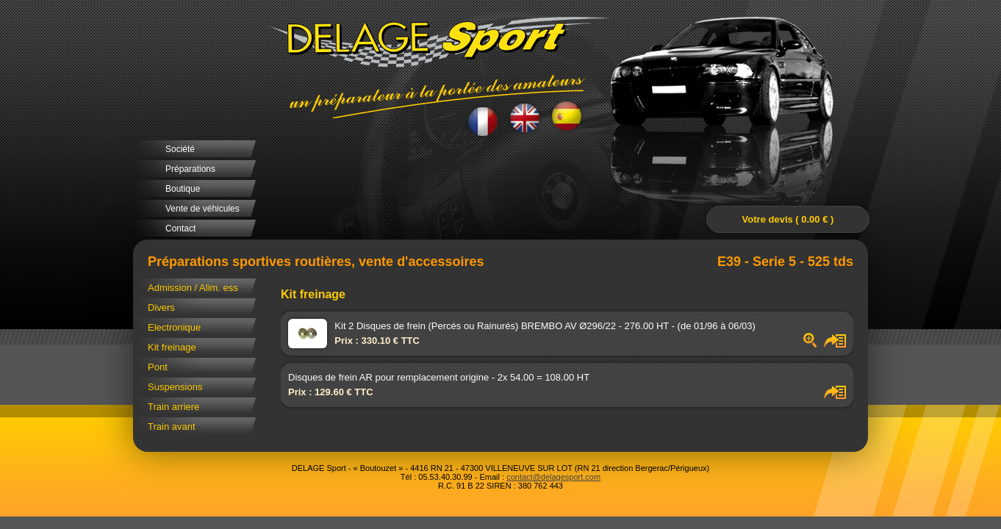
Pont (158, 367)
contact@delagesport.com (553, 476)
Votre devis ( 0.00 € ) (788, 219)
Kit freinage (172, 347)
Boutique (182, 189)
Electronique (174, 327)
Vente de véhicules (202, 209)
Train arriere (173, 406)
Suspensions (175, 386)
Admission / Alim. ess (193, 287)
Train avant (171, 426)
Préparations (190, 169)
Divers (161, 307)
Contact (180, 228)
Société (180, 149)
